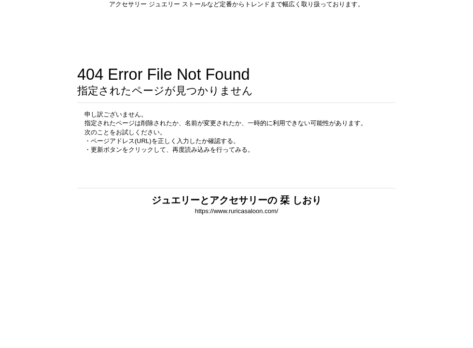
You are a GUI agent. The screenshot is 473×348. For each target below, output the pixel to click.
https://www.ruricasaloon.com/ (236, 211)
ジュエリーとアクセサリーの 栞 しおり (236, 200)
